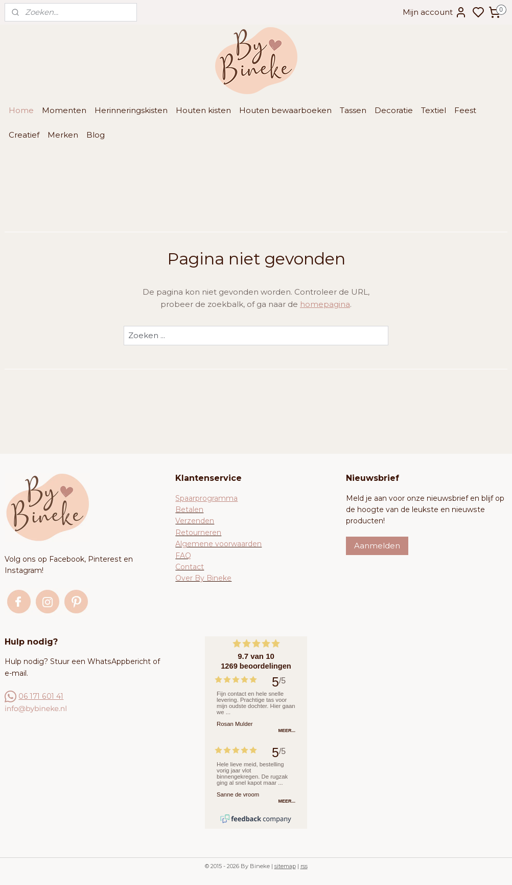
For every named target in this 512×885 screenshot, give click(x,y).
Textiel (433, 110)
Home (21, 110)
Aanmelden (377, 545)
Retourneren (198, 532)
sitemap (285, 866)
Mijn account (435, 12)
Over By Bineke (203, 578)
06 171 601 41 (40, 696)
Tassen (353, 110)
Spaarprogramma (206, 498)
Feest (465, 110)
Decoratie (394, 110)
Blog (95, 135)
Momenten (64, 110)
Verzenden (194, 520)
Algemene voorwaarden (218, 543)
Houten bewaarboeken (285, 110)
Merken (63, 135)
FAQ (183, 555)
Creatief (24, 135)
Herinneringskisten (131, 110)
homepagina (325, 304)
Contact (189, 566)
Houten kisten (203, 110)
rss (304, 866)
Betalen (189, 509)
